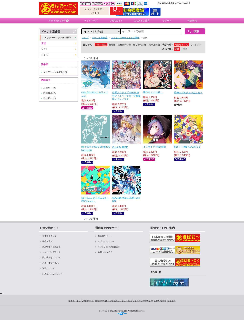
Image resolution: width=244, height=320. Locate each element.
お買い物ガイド (105, 252)
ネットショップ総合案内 (109, 247)
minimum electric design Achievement (95, 148)
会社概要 (171, 301)
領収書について (49, 236)
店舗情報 (192, 20)
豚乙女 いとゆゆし (153, 92)
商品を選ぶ (47, 241)
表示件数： (167, 49)
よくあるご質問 (141, 20)
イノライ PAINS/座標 (154, 146)
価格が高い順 (139, 44)
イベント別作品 (50, 31)
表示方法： (167, 44)
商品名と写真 (181, 44)
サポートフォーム (106, 241)
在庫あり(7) (49, 88)
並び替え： (88, 44)
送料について (48, 268)
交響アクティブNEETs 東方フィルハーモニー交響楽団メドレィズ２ (126, 95)
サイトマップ (90, 20)
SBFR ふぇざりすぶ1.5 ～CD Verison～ (95, 199)
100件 (184, 49)
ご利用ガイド (116, 20)
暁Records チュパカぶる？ (188, 92)
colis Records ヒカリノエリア (94, 94)
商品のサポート (105, 236)
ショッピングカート (51, 252)
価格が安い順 (124, 44)
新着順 (112, 44)
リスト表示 (195, 44)
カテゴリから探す (58, 20)
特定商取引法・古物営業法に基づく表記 (113, 301)
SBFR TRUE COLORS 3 (187, 146)
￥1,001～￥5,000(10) (55, 72)
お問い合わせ (160, 301)
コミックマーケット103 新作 (56, 37)
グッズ (44, 54)
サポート (166, 20)
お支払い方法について (52, 274)
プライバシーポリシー (143, 301)
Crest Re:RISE (120, 147)
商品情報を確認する (51, 247)
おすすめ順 (101, 44)
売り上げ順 (154, 44)
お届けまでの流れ (50, 263)
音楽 (43, 43)
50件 (177, 49)
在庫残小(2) (49, 93)
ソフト (44, 49)
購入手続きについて (51, 257)
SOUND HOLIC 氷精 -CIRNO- (126, 199)
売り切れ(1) (49, 98)
